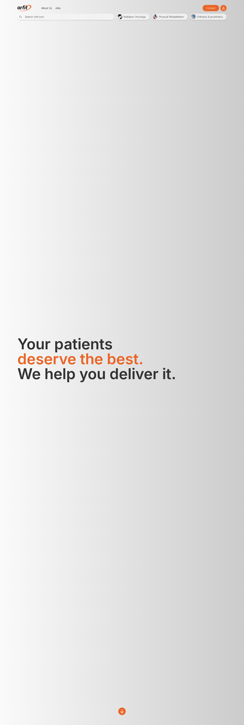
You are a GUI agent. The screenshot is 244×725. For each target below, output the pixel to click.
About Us (46, 8)
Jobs (58, 8)
